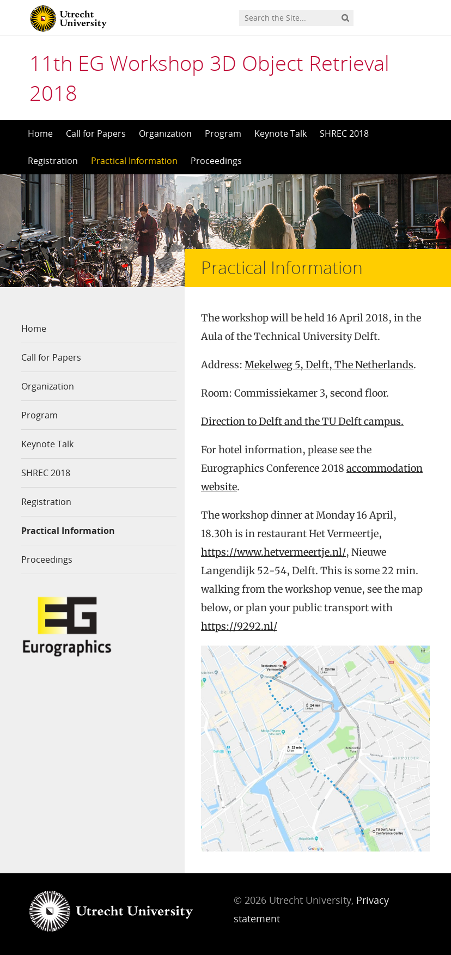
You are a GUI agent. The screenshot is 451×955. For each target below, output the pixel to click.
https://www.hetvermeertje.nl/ (273, 552)
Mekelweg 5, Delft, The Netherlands (329, 364)
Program (223, 133)
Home (40, 133)
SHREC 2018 (344, 133)
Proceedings (216, 161)
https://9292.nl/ (239, 626)
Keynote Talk (280, 133)
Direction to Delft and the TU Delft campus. (302, 421)
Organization (165, 133)
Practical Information (134, 161)
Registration (53, 161)
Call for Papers (96, 133)
